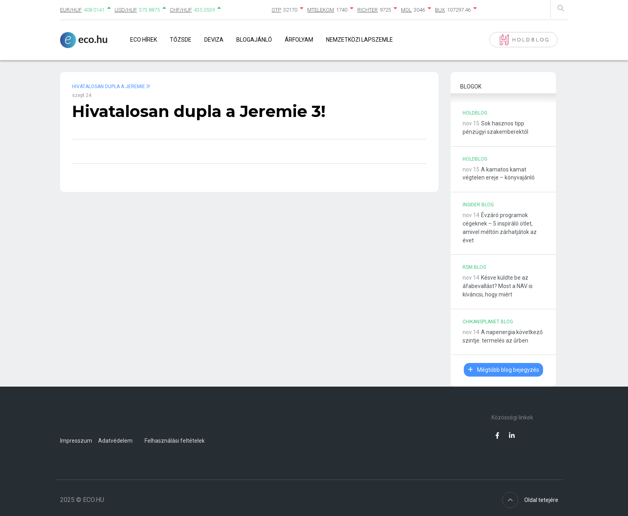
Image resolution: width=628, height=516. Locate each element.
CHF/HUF (181, 10)
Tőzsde (180, 39)
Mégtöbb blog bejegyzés (503, 370)
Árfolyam (299, 39)
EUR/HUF (71, 10)
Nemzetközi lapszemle (359, 39)
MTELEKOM (320, 10)
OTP (276, 10)
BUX (440, 10)
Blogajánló (254, 39)
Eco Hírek (143, 39)
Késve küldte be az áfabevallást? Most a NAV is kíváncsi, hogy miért (498, 286)
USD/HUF (126, 10)
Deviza (213, 39)
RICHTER (367, 10)
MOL (406, 10)
